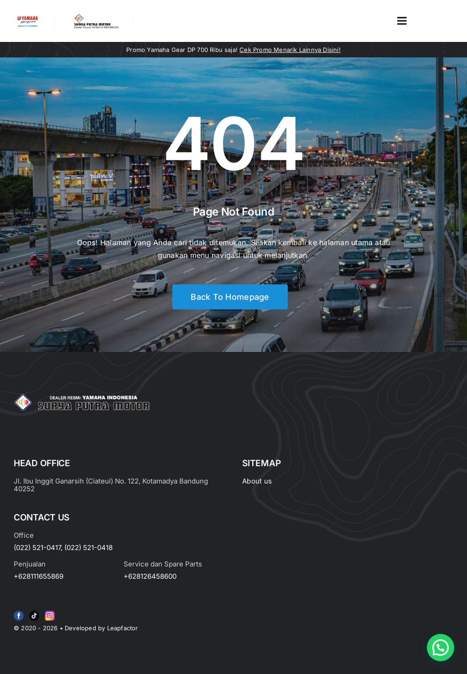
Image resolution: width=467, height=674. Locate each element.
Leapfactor (122, 628)
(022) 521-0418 (88, 547)
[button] (440, 647)
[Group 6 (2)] (50, 612)
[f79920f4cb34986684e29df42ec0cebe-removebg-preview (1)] (19, 612)
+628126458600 (150, 576)
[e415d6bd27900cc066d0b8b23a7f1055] (34, 612)
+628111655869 (38, 576)
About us (257, 481)
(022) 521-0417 (37, 547)
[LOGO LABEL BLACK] (96, 17)
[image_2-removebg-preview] (27, 17)
